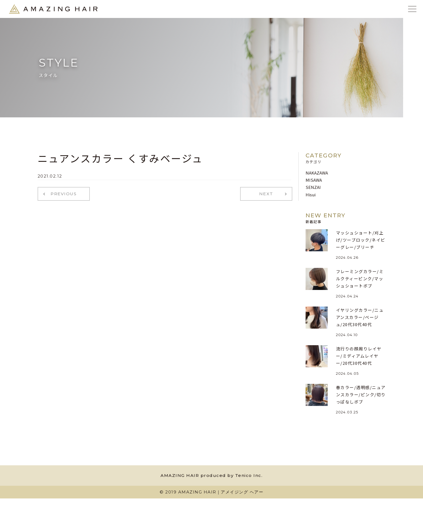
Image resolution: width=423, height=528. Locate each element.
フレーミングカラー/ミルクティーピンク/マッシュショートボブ (360, 278)
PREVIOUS (61, 193)
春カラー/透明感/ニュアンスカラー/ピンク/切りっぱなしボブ (361, 394)
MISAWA (314, 180)
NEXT (268, 193)
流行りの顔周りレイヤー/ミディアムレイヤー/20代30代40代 (359, 356)
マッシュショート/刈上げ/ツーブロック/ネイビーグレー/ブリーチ (360, 240)
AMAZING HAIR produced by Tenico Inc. (211, 475)
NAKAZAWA (317, 173)
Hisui (311, 194)
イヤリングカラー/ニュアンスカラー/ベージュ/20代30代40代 (360, 317)
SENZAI (313, 187)
